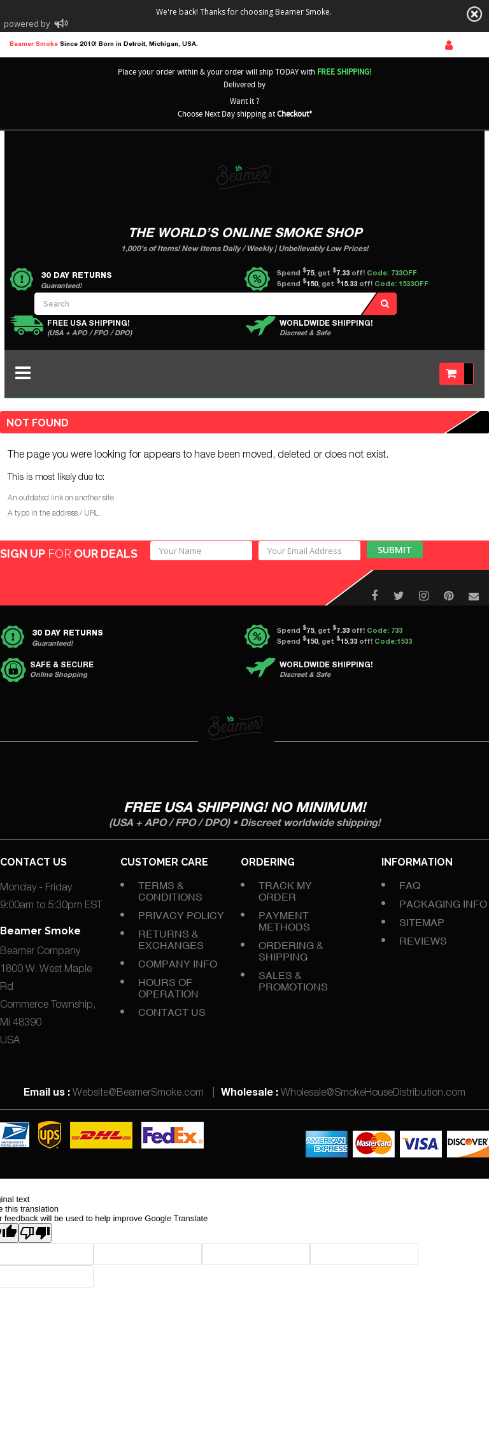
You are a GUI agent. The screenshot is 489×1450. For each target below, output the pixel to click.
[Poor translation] (35, 1233)
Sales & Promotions (293, 980)
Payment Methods (284, 921)
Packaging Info (443, 904)
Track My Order (285, 891)
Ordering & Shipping (291, 950)
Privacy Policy (181, 915)
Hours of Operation (168, 987)
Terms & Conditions (170, 891)
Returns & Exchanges (171, 939)
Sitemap (421, 922)
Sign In (449, 45)
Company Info (177, 963)
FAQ (409, 885)
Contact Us (172, 1012)
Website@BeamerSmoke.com (138, 1094)
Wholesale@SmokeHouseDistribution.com (373, 1094)
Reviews (423, 940)
